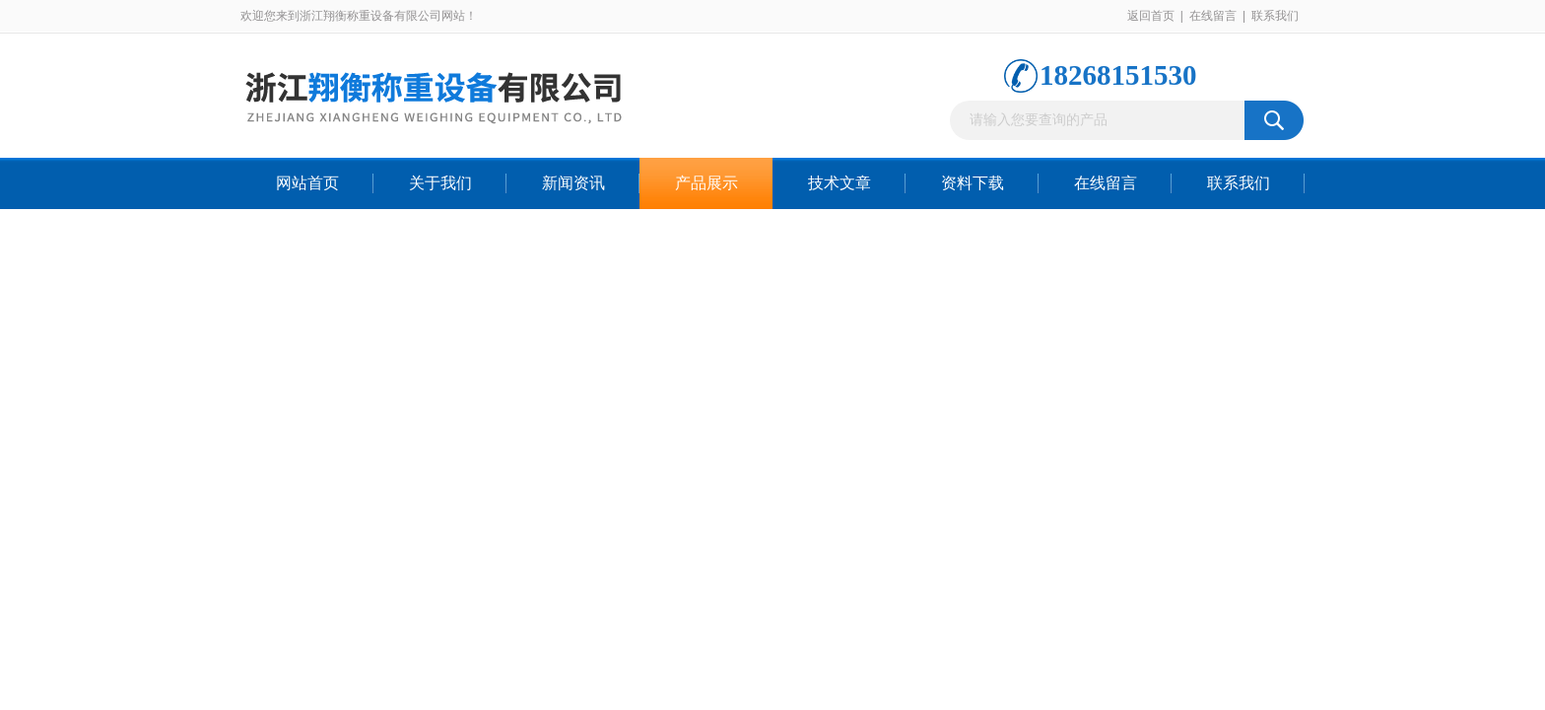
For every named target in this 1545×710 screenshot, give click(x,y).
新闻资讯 (573, 183)
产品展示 (706, 183)
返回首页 (1151, 16)
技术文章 (839, 183)
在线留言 (1213, 16)
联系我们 (1275, 16)
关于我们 (440, 183)
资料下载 (972, 183)
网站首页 (307, 183)
